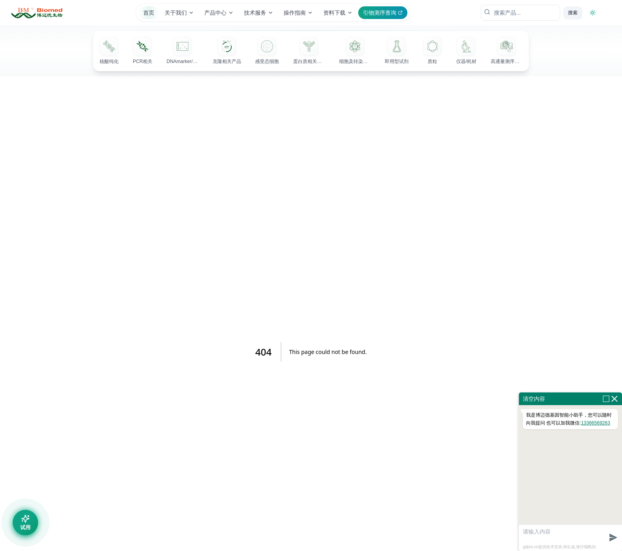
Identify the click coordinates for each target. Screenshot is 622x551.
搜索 (573, 12)
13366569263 (595, 423)
